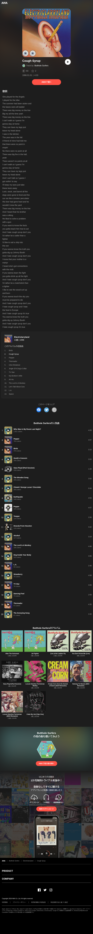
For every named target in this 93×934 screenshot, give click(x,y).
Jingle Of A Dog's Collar (18, 369)
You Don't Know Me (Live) (81, 653)
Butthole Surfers (41, 66)
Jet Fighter (35, 653)
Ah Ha (11, 379)
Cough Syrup (41, 861)
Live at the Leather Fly (58, 653)
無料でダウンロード (46, 809)
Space (11, 394)
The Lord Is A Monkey (17, 383)
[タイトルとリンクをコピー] (54, 409)
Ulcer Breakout (14, 365)
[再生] (68, 62)
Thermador (13, 361)
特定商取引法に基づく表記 (59, 902)
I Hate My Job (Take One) (35, 714)
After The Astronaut (12, 653)
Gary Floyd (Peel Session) (12, 684)
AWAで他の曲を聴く (46, 763)
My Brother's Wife (15, 376)
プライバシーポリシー (19, 902)
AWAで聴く (46, 82)
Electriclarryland (21, 337)
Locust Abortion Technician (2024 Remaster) (12, 715)
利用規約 (5, 902)
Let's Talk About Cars (17, 387)
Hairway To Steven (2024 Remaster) (80, 685)
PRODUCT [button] (7, 870)
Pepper (11, 358)
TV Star (12, 372)
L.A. (10, 390)
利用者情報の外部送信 (38, 902)
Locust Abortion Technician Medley (35, 685)
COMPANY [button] (8, 878)
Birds (11, 350)
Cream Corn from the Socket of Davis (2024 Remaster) (58, 685)
